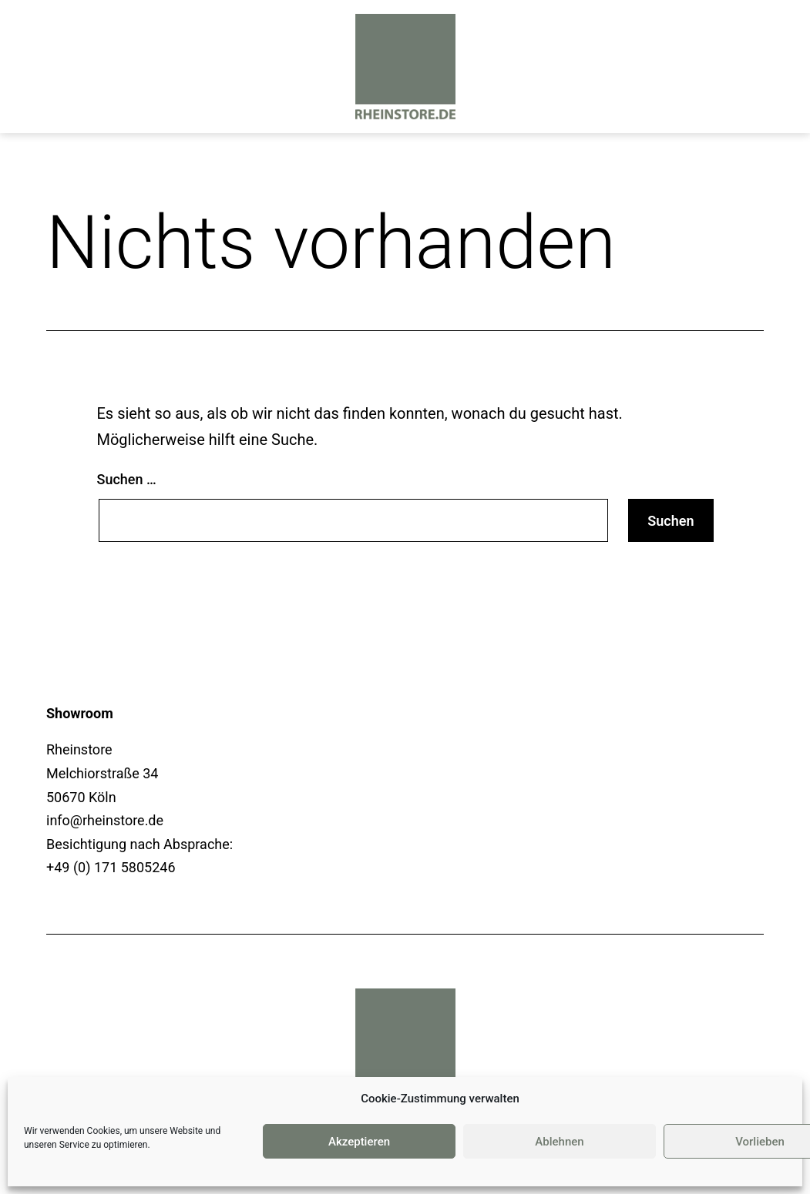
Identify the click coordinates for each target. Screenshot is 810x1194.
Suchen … (126, 479)
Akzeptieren (359, 1142)
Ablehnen (559, 1142)
